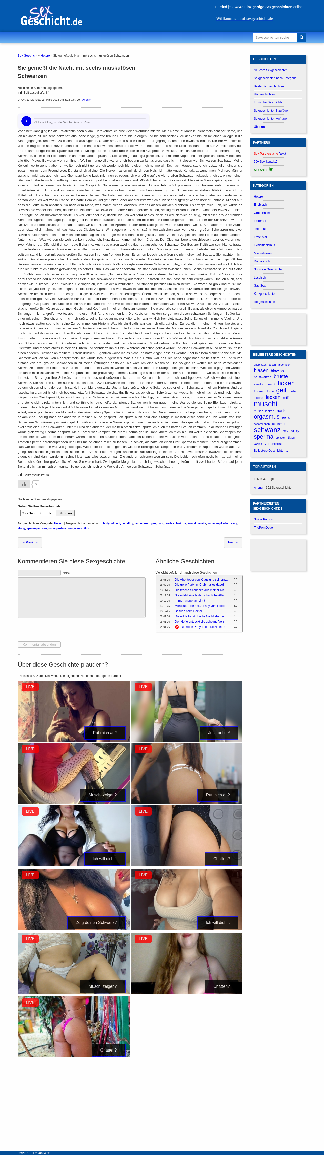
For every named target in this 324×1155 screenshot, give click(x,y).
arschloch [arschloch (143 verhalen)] (284, 364)
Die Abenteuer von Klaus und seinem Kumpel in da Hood (201, 579)
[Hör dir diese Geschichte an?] (26, 121)
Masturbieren (263, 253)
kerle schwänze (176, 523)
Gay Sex (260, 285)
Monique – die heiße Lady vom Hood (200, 606)
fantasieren (141, 523)
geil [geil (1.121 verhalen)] (281, 390)
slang (21, 528)
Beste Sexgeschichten (269, 86)
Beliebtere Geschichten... (271, 450)
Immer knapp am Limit (190, 600)
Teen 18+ (260, 229)
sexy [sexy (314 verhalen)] (295, 430)
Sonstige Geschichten (269, 269)
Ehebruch (260, 204)
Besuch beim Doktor (188, 611)
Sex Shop (263, 170)
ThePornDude (263, 527)
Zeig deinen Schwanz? (96, 922)
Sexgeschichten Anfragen (271, 118)
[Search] (301, 37)
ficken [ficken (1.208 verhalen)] (286, 383)
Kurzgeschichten (265, 294)
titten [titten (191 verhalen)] (291, 437)
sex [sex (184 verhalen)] (285, 431)
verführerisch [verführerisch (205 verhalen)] (275, 444)
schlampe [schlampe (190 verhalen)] (279, 424)
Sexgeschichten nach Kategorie (275, 78)
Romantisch (262, 261)
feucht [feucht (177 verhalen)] (271, 384)
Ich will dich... (105, 859)
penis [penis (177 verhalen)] (286, 417)
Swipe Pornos (263, 519)
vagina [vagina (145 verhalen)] (258, 443)
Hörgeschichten (264, 94)
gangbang (157, 523)
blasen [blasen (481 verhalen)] (261, 370)
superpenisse (57, 528)
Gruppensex (262, 213)
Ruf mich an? (105, 733)
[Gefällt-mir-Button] (24, 484)
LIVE (30, 687)
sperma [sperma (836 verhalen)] (263, 437)
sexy (234, 523)
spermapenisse (37, 528)
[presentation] (56, 630)
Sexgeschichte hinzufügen (271, 110)
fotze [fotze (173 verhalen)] (270, 391)
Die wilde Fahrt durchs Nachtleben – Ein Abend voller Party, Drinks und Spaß (201, 616)
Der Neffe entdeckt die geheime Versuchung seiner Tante (201, 621)
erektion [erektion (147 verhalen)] (259, 384)
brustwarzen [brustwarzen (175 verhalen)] (262, 377)
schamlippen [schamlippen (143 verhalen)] (262, 423)
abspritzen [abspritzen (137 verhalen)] (260, 364)
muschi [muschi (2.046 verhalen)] (265, 404)
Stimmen (65, 513)
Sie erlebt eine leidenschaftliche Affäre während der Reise (201, 595)
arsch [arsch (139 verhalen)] (272, 364)
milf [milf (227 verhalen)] (286, 398)
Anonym (87, 99)
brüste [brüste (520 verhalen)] (281, 376)
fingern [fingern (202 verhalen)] (259, 391)
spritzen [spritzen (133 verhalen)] (280, 437)
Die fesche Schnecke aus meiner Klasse (201, 590)
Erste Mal (260, 237)
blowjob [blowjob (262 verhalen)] (277, 371)
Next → (233, 542)
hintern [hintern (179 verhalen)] (293, 391)
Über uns (260, 127)
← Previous (30, 542)
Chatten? (221, 859)
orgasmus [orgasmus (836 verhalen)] (267, 417)
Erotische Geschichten (269, 102)
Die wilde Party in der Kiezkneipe (203, 627)
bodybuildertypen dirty (118, 523)
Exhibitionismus (264, 245)
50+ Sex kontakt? (265, 161)
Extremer (260, 221)
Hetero (45, 55)
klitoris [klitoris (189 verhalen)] (258, 398)
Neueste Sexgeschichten (271, 70)
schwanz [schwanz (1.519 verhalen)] (267, 430)
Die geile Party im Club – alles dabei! (200, 584)
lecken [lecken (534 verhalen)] (273, 397)
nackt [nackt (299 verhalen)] (282, 410)
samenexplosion (218, 523)
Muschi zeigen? (103, 795)
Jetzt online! (219, 733)
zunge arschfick (78, 528)
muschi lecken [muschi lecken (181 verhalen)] (264, 411)
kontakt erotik (197, 523)
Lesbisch (260, 277)
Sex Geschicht (27, 55)
